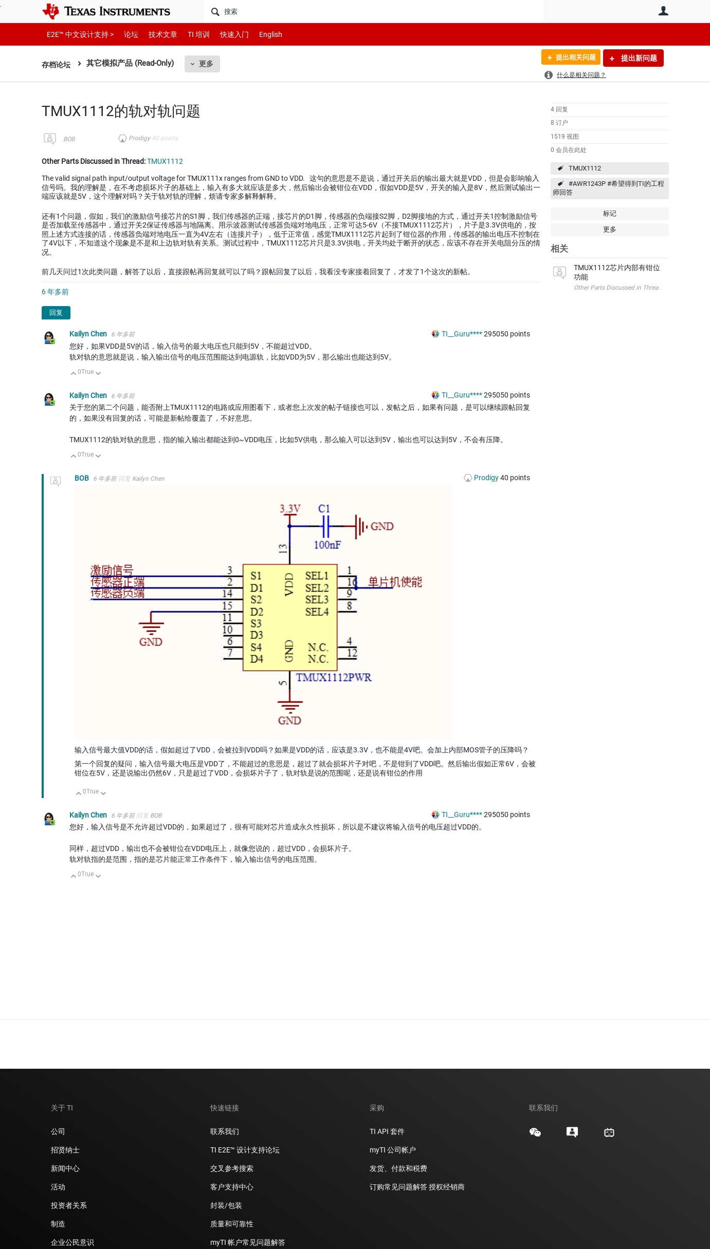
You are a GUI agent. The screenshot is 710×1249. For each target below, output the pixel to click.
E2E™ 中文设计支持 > (77, 34)
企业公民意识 (72, 1242)
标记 (609, 213)
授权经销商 (447, 1187)
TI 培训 (190, 34)
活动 (58, 1187)
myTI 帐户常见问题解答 (247, 1242)
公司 (58, 1131)
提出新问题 (638, 58)
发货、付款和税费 (398, 1168)
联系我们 (224, 1131)
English (258, 34)
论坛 (125, 34)
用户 (664, 11)
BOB (69, 139)
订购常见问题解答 (398, 1187)
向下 (98, 374)
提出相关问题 (572, 58)
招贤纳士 (65, 1150)
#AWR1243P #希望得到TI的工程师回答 (608, 188)
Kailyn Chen (88, 334)
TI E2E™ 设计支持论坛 (245, 1150)
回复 (56, 312)
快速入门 (224, 34)
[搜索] (373, 11)
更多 (208, 64)
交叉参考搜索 (231, 1168)
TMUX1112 (585, 168)
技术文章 (155, 34)
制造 (58, 1224)
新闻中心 (65, 1168)
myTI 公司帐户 (393, 1150)
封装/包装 (226, 1205)
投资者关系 (69, 1205)
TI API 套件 (387, 1131)
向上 (73, 374)
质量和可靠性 (232, 1224)
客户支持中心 (231, 1187)
